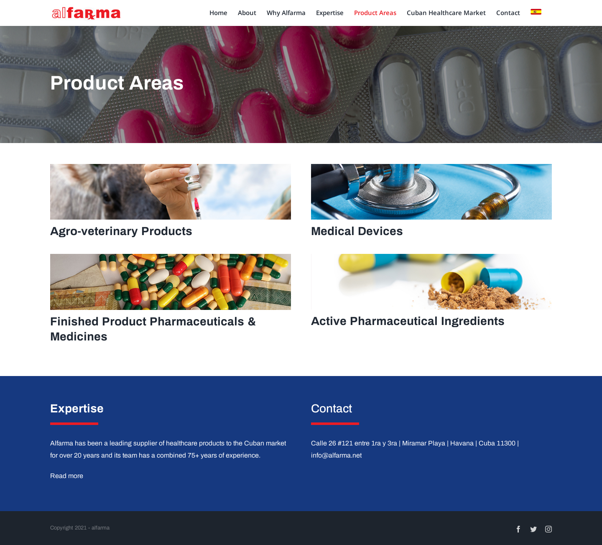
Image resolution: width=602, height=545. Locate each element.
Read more (66, 475)
